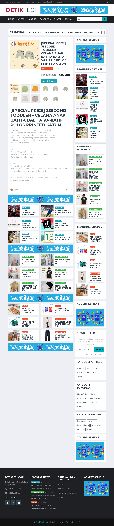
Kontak (68, 19)
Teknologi (26, 220)
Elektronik (93, 402)
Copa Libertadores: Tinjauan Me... (29, 212)
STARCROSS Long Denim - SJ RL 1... (62, 337)
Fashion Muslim (28, 256)
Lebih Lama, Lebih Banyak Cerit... (61, 226)
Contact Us (60, 2)
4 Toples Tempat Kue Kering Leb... (27, 337)
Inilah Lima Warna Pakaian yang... (29, 239)
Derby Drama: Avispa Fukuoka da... (63, 212)
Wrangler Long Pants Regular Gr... (63, 324)
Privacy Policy (34, 2)
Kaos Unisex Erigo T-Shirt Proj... (61, 275)
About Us (25, 2)
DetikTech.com (42, 522)
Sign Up (99, 349)
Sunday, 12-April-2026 (13, 2)
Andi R (77, 522)
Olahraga (26, 207)
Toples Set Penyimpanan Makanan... (28, 311)
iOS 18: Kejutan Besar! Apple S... (63, 239)
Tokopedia (45, 19)
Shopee (57, 19)
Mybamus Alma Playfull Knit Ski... (62, 262)
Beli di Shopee (49, 81)
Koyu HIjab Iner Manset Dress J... (29, 262)
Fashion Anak (47, 68)
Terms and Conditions (48, 2)
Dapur (24, 306)
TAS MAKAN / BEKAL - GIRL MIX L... (63, 311)
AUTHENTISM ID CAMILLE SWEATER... (29, 275)
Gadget (95, 372)
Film (96, 368)
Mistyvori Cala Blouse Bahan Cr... (29, 288)
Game (79, 372)
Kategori (21, 19)
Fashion (25, 234)
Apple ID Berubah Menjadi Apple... (29, 226)
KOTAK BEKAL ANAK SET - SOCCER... (28, 324)
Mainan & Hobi (82, 394)
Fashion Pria (60, 270)
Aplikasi (59, 220)
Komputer (81, 421)
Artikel (33, 19)
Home (11, 19)
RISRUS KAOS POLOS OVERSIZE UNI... (63, 288)
